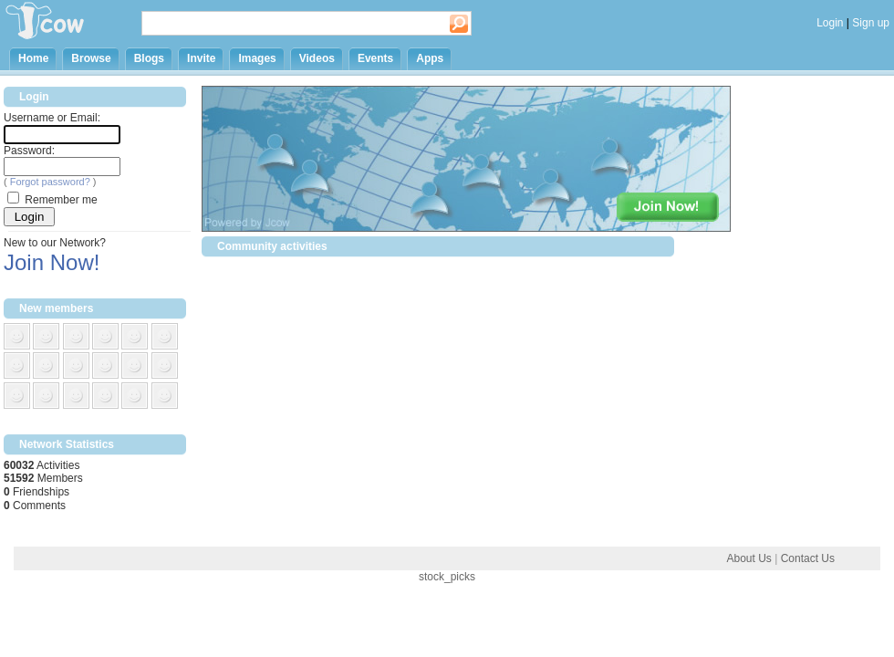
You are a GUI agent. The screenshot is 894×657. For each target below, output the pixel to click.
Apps (429, 58)
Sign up (870, 22)
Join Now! (51, 262)
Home (33, 58)
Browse (90, 58)
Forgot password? (50, 181)
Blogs (149, 58)
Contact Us (808, 558)
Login (829, 22)
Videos (317, 58)
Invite (201, 58)
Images (256, 58)
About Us (748, 558)
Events (375, 58)
